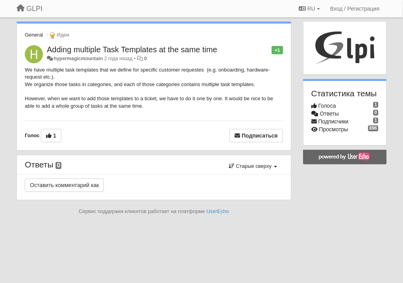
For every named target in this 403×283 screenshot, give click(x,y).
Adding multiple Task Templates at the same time (132, 49)
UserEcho (217, 211)
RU (309, 9)
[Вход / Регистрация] (355, 8)
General (34, 35)
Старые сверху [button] (253, 166)
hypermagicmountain (78, 58)
